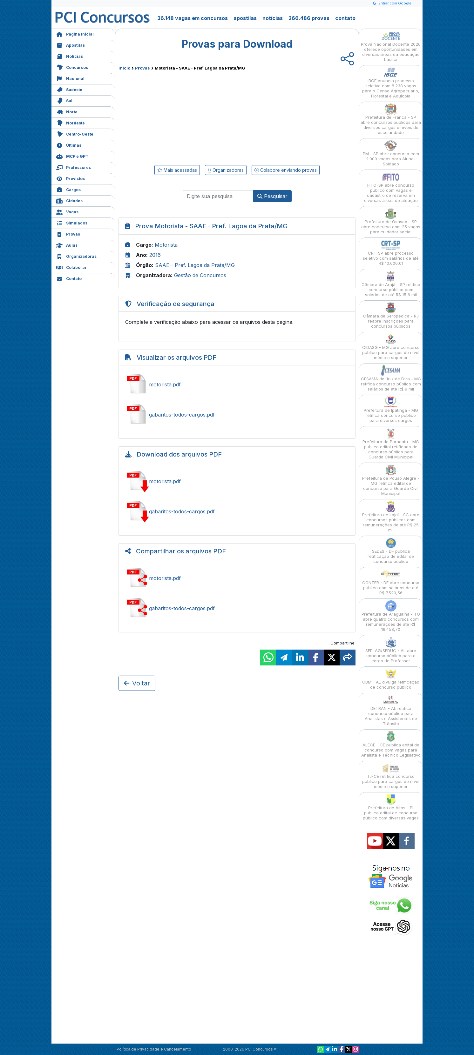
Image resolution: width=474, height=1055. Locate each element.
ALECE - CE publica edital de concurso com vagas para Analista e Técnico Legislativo (391, 744)
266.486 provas (308, 18)
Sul (64, 100)
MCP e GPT (72, 156)
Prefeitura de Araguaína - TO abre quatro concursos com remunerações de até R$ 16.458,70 (391, 616)
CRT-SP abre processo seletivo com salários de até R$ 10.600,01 (391, 252)
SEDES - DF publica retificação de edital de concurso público (391, 551)
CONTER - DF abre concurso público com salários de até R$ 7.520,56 (390, 582)
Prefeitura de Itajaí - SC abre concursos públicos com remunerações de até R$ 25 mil (390, 516)
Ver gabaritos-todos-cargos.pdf (237, 414)
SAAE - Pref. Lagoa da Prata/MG (195, 265)
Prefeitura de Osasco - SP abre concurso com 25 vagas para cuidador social (390, 221)
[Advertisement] (185, 116)
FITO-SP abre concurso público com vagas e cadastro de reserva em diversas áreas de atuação (391, 187)
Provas (68, 233)
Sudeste (69, 89)
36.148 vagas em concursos (192, 18)
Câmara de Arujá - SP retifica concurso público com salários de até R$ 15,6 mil (391, 284)
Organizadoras (76, 256)
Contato (69, 278)
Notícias (69, 56)
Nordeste (70, 122)
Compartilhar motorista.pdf (237, 578)
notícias (272, 18)
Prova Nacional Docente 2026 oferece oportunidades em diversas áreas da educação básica (391, 46)
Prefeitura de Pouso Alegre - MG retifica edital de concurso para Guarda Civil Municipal (390, 480)
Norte (67, 111)
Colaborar (71, 267)
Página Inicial (75, 33)
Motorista (166, 245)
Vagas (67, 211)
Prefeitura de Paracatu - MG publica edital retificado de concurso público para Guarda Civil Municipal (390, 443)
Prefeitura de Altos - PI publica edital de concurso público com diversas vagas (391, 807)
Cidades (69, 200)
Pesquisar (272, 196)
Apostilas (70, 45)
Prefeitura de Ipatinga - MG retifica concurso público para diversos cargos (391, 410)
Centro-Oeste (74, 133)
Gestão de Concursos (200, 275)
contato (345, 18)
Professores (73, 167)
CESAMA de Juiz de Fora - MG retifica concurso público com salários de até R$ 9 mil (391, 378)
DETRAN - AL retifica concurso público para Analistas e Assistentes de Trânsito (391, 710)
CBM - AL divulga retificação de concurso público (390, 679)
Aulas (67, 245)
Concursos (72, 67)
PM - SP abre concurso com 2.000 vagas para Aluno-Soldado (391, 153)
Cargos (68, 189)
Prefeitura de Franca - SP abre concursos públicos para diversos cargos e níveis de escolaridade (391, 119)
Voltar (137, 683)
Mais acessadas (177, 170)
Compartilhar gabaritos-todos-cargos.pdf (237, 608)
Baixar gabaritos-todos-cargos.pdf (237, 511)
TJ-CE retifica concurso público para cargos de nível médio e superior (390, 776)
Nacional (70, 78)
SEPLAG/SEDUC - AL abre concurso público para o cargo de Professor (390, 650)
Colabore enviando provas (285, 170)
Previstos (70, 178)
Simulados (71, 222)
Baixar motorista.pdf (237, 481)
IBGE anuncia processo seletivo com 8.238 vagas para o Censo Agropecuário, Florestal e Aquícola (390, 82)
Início (124, 67)
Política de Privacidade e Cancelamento (154, 1049)
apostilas (245, 18)
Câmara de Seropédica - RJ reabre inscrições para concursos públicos (391, 315)
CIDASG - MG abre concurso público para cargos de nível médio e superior (391, 347)
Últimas (68, 145)
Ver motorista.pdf (237, 384)
